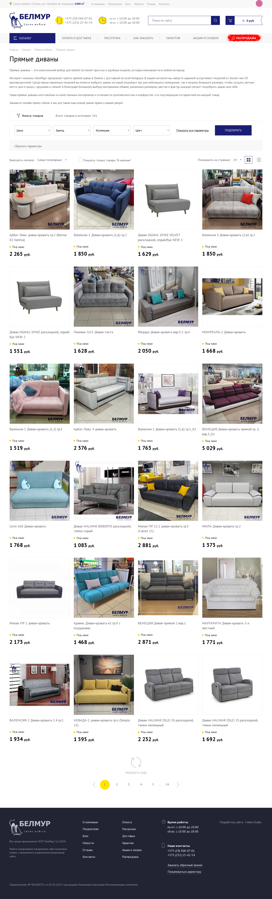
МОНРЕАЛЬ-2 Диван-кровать (224, 332)
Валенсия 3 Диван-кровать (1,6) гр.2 (228, 235)
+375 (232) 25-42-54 (78, 22)
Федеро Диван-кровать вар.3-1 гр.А (164, 332)
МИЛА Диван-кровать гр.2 (221, 526)
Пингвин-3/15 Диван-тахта (93, 332)
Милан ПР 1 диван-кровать (29, 623)
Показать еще (136, 773)
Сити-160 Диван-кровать (27, 526)
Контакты (164, 4)
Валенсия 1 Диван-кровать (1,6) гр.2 (100, 235)
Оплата (127, 822)
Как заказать (143, 38)
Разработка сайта (231, 822)
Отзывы (151, 4)
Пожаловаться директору (184, 871)
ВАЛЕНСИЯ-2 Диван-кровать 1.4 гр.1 (36, 720)
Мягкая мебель (43, 49)
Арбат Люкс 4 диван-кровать (95, 429)
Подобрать (233, 130)
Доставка (128, 836)
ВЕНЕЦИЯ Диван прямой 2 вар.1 (162, 623)
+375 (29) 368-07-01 (78, 18)
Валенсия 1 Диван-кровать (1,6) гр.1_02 (167, 429)
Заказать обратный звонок (185, 865)
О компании (98, 4)
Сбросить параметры (28, 146)
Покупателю (115, 4)
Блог (128, 4)
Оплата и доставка (76, 38)
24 (167, 784)
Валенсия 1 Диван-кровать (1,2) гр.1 (36, 429)
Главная (13, 49)
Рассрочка (112, 38)
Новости (139, 4)
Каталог (26, 49)
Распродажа (246, 38)
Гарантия (173, 38)
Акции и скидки (205, 38)
